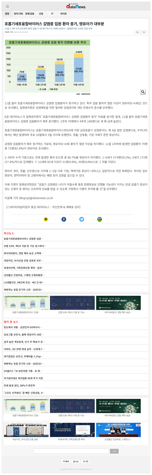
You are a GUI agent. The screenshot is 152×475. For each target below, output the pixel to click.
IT (52, 13)
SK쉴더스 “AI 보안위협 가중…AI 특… (23, 371)
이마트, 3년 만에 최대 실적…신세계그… (24, 349)
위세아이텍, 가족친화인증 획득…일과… (24, 268)
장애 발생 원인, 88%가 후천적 (19, 385)
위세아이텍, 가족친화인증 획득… (72, 439)
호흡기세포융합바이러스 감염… (26, 312)
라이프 (63, 13)
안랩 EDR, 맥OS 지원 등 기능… (72, 312)
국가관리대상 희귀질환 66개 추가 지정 (23, 378)
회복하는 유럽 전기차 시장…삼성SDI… (23, 289)
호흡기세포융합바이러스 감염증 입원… (23, 238)
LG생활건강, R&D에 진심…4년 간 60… (24, 282)
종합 (7, 13)
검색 (114, 451)
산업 (41, 13)
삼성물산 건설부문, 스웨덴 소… (118, 439)
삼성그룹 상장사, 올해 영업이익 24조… (24, 334)
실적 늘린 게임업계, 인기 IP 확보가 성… (24, 342)
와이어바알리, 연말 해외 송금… (118, 312)
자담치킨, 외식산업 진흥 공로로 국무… (23, 260)
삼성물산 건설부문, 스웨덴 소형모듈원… (24, 275)
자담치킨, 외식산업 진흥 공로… (26, 439)
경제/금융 (29, 13)
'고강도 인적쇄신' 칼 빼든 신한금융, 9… (24, 392)
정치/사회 (18, 13)
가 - (144, 32)
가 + (137, 32)
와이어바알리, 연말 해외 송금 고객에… (23, 253)
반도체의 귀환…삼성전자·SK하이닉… (23, 327)
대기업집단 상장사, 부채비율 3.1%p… (23, 356)
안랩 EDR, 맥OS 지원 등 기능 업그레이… (25, 246)
